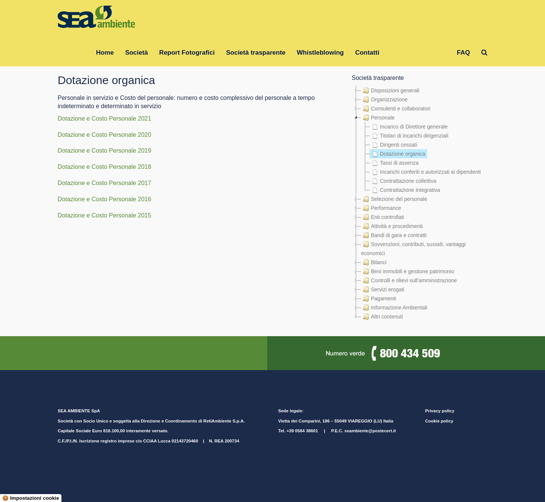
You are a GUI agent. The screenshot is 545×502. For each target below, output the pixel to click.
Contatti (367, 52)
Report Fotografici (186, 52)
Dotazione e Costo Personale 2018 (104, 167)
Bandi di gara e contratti (394, 235)
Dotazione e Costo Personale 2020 (104, 135)
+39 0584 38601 (302, 431)
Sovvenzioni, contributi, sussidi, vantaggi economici (413, 248)
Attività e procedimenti (392, 226)
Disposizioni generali (390, 90)
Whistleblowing (320, 52)
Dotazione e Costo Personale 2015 (104, 215)
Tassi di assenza (394, 162)
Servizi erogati (382, 289)
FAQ (463, 52)
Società (136, 52)
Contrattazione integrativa (405, 189)
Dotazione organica (398, 153)
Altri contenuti (382, 316)
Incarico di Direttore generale (409, 126)
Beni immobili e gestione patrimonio (407, 271)
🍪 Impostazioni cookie (30, 498)
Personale (378, 117)
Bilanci (373, 262)
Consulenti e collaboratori (395, 108)
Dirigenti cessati (393, 144)
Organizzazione (384, 99)
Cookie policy (439, 421)
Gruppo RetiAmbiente (418, 52)
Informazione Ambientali (394, 307)
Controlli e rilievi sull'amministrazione (409, 280)
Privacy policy (439, 411)
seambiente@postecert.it (370, 431)
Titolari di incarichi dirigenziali (409, 135)
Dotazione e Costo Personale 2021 (104, 118)
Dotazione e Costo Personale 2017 (104, 183)
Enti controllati (382, 217)
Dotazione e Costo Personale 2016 (104, 199)
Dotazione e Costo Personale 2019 (104, 150)
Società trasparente (256, 52)
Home (105, 52)
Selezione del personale (394, 199)
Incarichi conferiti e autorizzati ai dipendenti (425, 171)
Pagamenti (378, 298)
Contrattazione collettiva (403, 180)
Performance (381, 208)
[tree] (419, 203)
